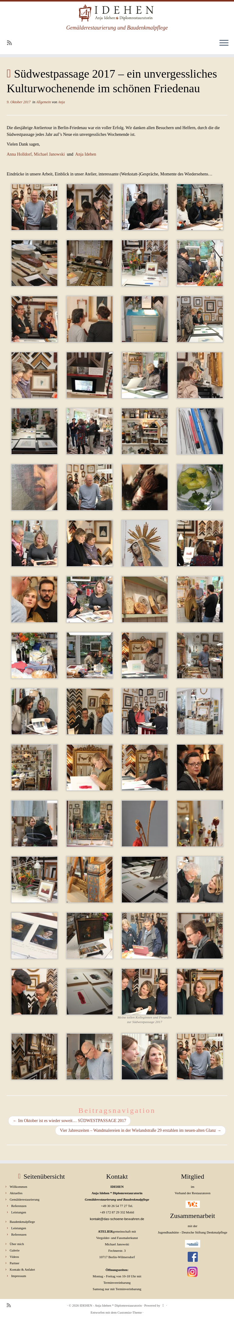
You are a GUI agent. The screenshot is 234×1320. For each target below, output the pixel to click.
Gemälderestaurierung (25, 1199)
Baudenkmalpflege (22, 1221)
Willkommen (18, 1186)
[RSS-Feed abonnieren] (11, 43)
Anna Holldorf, (20, 154)
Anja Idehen (85, 154)
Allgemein (44, 102)
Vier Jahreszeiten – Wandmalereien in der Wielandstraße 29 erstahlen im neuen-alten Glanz (140, 1130)
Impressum (18, 1276)
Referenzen (19, 1206)
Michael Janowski (49, 154)
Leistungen (18, 1212)
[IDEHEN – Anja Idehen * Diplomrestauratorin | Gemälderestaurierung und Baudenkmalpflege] (117, 13)
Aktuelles (16, 1193)
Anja (61, 102)
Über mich (17, 1244)
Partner (15, 1263)
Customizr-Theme (129, 1312)
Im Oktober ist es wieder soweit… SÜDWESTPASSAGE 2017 (69, 1120)
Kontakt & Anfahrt (22, 1269)
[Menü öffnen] (224, 43)
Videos (14, 1256)
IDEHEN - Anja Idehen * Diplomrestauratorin (111, 1305)
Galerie (15, 1250)
